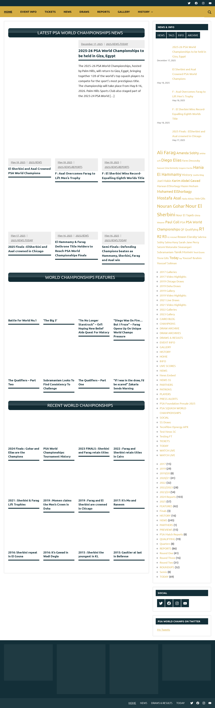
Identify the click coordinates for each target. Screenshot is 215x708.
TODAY (124, 44)
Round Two (166, 562)
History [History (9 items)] (187, 174)
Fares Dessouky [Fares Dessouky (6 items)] (191, 160)
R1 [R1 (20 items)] (201, 229)
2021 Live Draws (169, 300)
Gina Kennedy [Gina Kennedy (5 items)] (171, 167)
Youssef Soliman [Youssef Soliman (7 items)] (167, 263)
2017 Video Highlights (173, 276)
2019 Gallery (167, 290)
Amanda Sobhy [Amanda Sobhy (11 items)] (187, 153)
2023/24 (165, 492)
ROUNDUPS (167, 567)
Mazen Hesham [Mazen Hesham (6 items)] (189, 186)
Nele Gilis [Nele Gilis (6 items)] (200, 198)
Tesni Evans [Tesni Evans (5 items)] (199, 252)
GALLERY (124, 11)
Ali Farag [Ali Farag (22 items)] (166, 152)
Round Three (167, 557)
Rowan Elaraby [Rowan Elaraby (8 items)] (187, 236)
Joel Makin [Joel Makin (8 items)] (164, 180)
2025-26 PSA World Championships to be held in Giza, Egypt (189, 51)
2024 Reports (168, 496)
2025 (108, 44)
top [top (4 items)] (180, 258)
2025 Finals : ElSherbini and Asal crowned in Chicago (29, 253)
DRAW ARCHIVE (169, 328)
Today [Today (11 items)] (174, 258)
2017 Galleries (168, 271)
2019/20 (165, 473)
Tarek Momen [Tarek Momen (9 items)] (183, 252)
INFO (181, 35)
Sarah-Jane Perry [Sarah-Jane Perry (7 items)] (189, 242)
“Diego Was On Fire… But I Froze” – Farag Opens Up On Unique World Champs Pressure (128, 334)
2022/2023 (166, 487)
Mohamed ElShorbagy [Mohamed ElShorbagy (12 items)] (174, 191)
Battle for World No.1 (22, 326)
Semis (163, 571)
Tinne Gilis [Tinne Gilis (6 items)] (163, 258)
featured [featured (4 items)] (160, 168)
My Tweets (163, 629)
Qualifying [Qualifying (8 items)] (191, 229)
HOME (8, 11)
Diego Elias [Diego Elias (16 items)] (171, 160)
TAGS (171, 35)
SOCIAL (164, 417)
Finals (163, 510)
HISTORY (145, 11)
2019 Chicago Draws (172, 281)
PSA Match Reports (171, 534)
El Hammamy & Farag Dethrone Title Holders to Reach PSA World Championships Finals (74, 253)
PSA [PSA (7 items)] (182, 222)
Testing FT (166, 436)
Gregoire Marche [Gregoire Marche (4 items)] (185, 168)
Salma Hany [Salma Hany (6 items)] (171, 242)
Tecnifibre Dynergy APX (174, 426)
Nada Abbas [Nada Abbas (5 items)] (188, 198)
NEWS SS (165, 380)
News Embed (168, 375)
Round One (166, 553)
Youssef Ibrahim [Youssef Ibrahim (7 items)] (192, 258)
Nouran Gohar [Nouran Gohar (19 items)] (171, 206)
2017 (163, 463)
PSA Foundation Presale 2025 (177, 403)
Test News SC (168, 431)
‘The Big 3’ (50, 326)
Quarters (165, 543)
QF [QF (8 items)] (182, 229)
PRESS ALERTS (169, 398)
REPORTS (103, 11)
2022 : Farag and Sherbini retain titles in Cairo (128, 459)
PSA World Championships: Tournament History (57, 459)
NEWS (67, 11)
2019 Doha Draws (170, 286)
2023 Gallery (167, 314)
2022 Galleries (168, 309)
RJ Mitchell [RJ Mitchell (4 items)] (172, 237)
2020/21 (165, 477)
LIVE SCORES (168, 365)
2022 (163, 482)
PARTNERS (166, 384)
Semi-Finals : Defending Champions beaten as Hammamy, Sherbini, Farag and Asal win (122, 258)
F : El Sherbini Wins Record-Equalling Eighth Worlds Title (122, 178)
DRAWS (84, 11)
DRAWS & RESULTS (171, 337)
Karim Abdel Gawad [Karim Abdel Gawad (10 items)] (186, 181)
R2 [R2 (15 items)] (159, 236)
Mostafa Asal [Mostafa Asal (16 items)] (169, 197)
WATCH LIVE (167, 450)
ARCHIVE (193, 35)
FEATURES (166, 506)
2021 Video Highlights (173, 304)
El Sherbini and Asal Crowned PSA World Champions (23, 173)
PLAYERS (165, 394)
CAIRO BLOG (167, 318)
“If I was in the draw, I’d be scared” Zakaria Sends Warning (129, 390)
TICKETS (50, 11)
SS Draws (165, 422)
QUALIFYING (167, 539)
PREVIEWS (166, 529)
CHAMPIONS (167, 323)
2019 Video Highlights (173, 295)
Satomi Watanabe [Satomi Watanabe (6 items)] (167, 246)
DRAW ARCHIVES (170, 333)
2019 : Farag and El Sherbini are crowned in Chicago (92, 511)
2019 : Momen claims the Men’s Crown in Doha (57, 511)
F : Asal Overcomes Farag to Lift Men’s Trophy (74, 176)
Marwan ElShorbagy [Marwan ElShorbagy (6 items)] (168, 186)
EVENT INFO (28, 11)
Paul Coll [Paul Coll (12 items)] (172, 222)
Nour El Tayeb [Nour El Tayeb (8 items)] (185, 215)
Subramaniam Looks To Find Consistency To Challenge (58, 390)
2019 (163, 468)
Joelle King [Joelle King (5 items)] (198, 174)
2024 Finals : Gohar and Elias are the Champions (23, 459)
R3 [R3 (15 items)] (164, 236)
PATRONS (166, 389)
